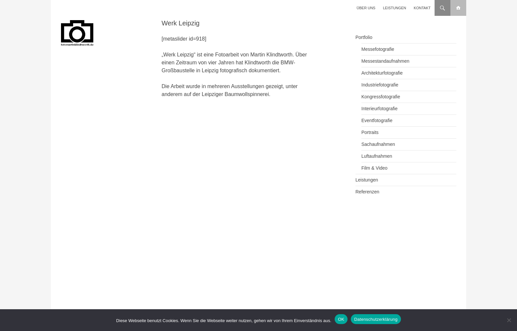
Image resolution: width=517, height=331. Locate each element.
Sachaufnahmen (378, 144)
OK (341, 319)
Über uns (366, 8)
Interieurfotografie (379, 108)
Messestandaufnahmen (385, 61)
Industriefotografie (379, 84)
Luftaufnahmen (376, 156)
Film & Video (374, 168)
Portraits (370, 132)
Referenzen (367, 191)
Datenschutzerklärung (375, 319)
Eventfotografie (376, 120)
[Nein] (508, 320)
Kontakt (422, 8)
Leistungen (394, 8)
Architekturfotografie (382, 73)
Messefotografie (377, 49)
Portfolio (363, 37)
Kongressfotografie (380, 96)
